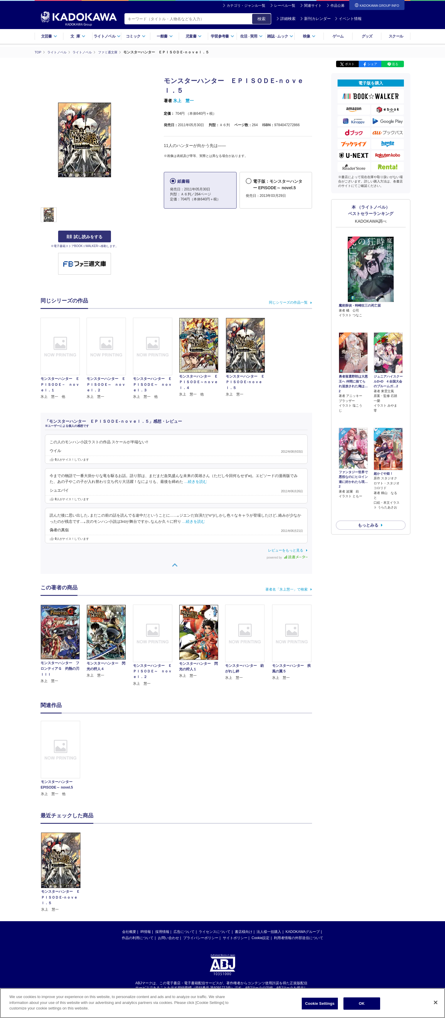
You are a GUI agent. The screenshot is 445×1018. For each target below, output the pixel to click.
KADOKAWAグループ (303, 931)
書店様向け (243, 931)
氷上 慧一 (183, 100)
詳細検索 (286, 18)
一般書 (165, 36)
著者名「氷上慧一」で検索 (286, 589)
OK (362, 1003)
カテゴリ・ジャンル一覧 (246, 6)
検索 (261, 18)
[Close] (435, 1002)
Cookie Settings (319, 1003)
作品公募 (338, 6)
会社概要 (129, 931)
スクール (396, 36)
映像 (309, 36)
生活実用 (251, 36)
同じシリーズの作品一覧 (288, 302)
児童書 (194, 36)
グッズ (367, 36)
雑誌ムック (280, 36)
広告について (184, 931)
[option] (64, 759)
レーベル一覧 (284, 6)
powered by (287, 557)
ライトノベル (107, 36)
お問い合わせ (168, 938)
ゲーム (338, 36)
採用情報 (162, 931)
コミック (136, 36)
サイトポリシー (235, 938)
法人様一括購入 (269, 931)
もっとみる (368, 493)
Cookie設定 (260, 938)
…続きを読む (195, 482)
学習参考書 (222, 36)
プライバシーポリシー (200, 938)
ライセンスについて (214, 931)
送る (395, 64)
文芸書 (49, 36)
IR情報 (145, 931)
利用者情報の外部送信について (298, 938)
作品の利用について (138, 938)
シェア (372, 64)
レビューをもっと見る (285, 550)
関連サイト (313, 6)
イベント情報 (348, 18)
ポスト (350, 64)
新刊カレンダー (315, 18)
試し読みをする (84, 236)
